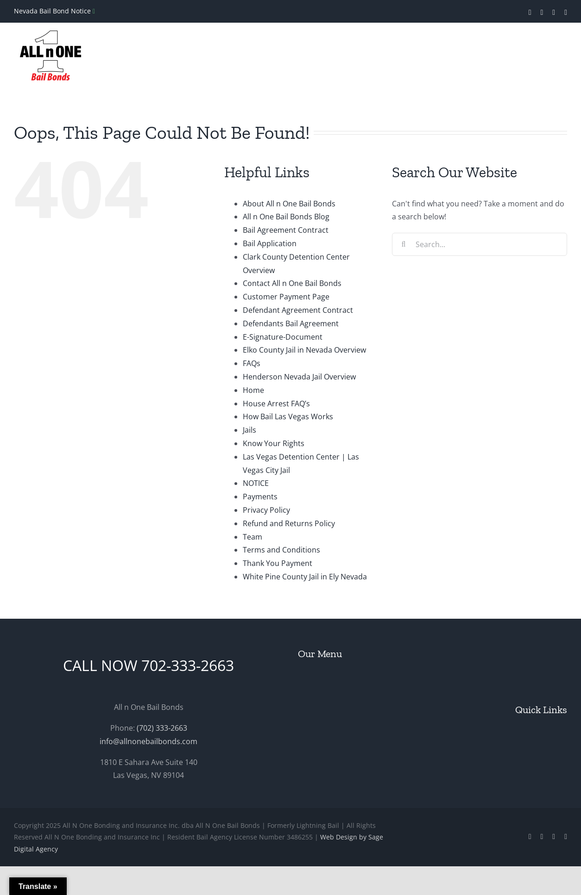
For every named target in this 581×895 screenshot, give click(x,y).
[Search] (403, 244)
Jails (249, 430)
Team (252, 537)
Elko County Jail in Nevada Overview (304, 350)
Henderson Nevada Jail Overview (299, 377)
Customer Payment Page (286, 297)
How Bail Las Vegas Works (288, 416)
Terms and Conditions (281, 550)
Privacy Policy (266, 510)
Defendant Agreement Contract (298, 310)
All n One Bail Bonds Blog (286, 216)
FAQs (251, 363)
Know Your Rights (273, 443)
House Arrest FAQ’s (276, 403)
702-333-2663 (187, 665)
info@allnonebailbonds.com (148, 741)
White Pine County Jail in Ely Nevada (305, 577)
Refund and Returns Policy (289, 523)
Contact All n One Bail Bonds (292, 283)
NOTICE (256, 483)
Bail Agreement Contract (285, 230)
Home (253, 390)
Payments (260, 496)
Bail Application (270, 243)
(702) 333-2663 (162, 728)
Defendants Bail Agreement (291, 323)
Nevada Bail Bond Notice (53, 10)
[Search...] (479, 244)
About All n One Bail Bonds (289, 204)
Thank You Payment (277, 563)
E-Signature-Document (282, 337)
